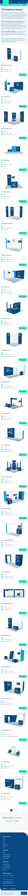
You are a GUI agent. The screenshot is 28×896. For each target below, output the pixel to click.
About (4, 839)
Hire (12, 2)
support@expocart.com (7, 883)
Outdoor (11, 4)
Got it (24, 893)
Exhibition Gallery (6, 856)
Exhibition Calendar (6, 854)
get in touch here (5, 35)
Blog (4, 852)
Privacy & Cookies (6, 868)
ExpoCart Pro (5, 844)
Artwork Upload (6, 864)
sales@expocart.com (9, 881)
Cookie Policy (17, 894)
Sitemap (4, 870)
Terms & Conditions (7, 866)
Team (4, 841)
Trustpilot (16, 820)
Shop (6, 2)
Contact (4, 846)
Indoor (3, 4)
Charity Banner (6, 858)
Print (18, 4)
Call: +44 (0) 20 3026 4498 (8, 879)
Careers (4, 843)
